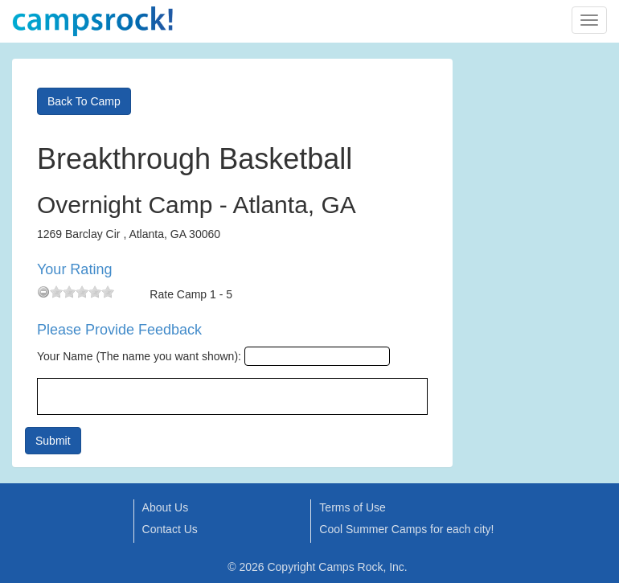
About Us (165, 507)
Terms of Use (352, 507)
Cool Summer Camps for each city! (406, 529)
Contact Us (170, 529)
